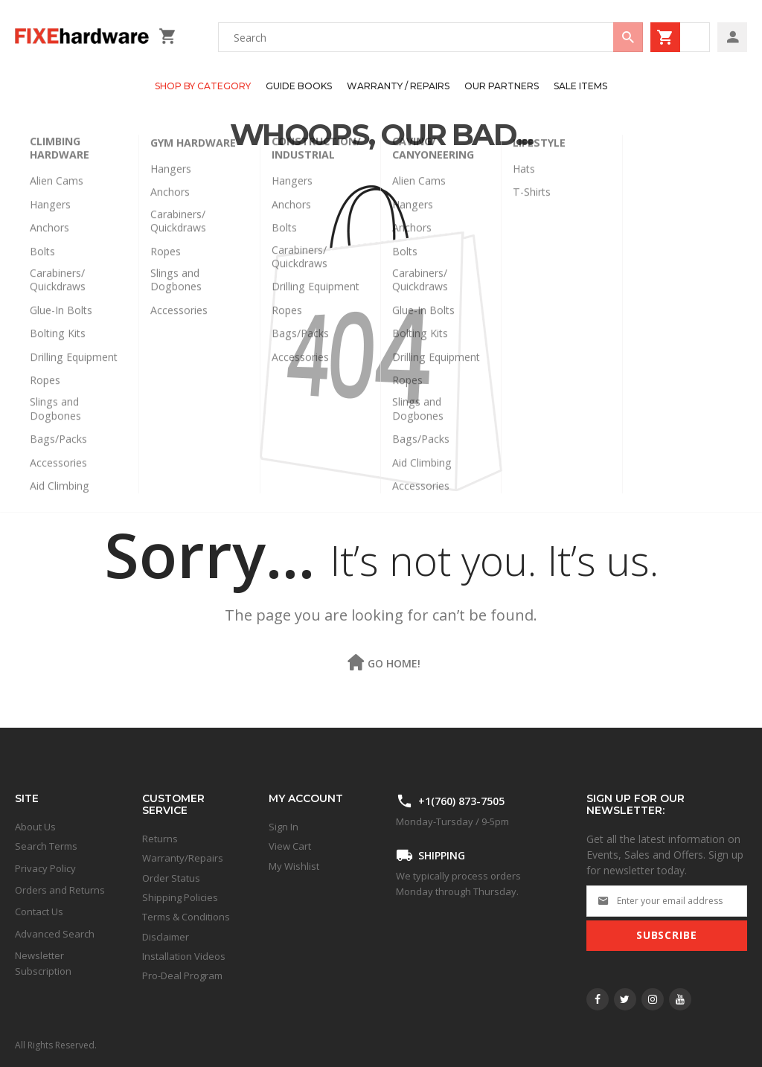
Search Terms (46, 846)
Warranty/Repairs (182, 858)
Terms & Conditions (186, 916)
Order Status (171, 878)
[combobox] (430, 37)
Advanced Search (55, 934)
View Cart (290, 846)
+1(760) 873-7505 (461, 801)
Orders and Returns (60, 890)
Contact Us (39, 911)
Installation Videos (183, 956)
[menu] (373, 86)
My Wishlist (294, 866)
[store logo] (83, 37)
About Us (35, 826)
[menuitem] (203, 86)
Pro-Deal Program (182, 975)
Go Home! (394, 663)
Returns (160, 838)
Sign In (283, 826)
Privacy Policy (45, 868)
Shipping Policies (180, 897)
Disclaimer (165, 936)
